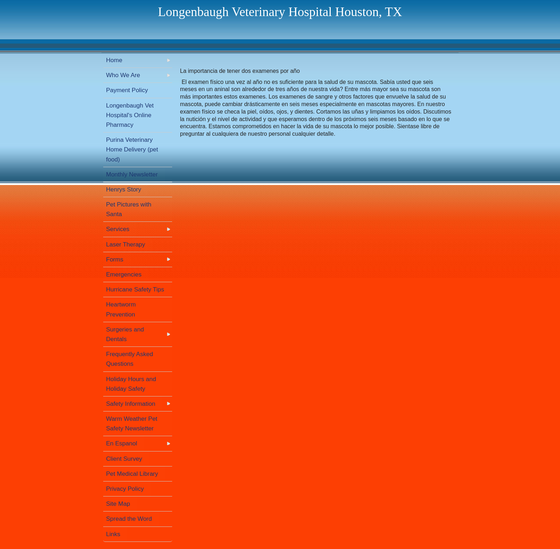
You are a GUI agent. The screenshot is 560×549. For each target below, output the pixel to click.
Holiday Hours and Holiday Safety (131, 384)
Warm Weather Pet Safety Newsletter (132, 423)
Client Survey (124, 458)
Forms (114, 259)
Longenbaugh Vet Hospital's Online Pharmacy (130, 115)
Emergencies (123, 274)
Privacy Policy (125, 488)
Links (113, 534)
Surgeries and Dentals (125, 334)
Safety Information (130, 403)
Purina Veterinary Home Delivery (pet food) (132, 149)
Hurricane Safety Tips (135, 289)
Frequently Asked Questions (129, 359)
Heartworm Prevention (121, 309)
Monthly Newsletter (132, 174)
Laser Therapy (125, 244)
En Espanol (121, 443)
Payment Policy (127, 90)
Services (117, 229)
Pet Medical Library (132, 473)
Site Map (118, 503)
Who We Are (123, 75)
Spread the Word (129, 518)
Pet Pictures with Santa (128, 209)
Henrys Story (123, 189)
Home (114, 60)
